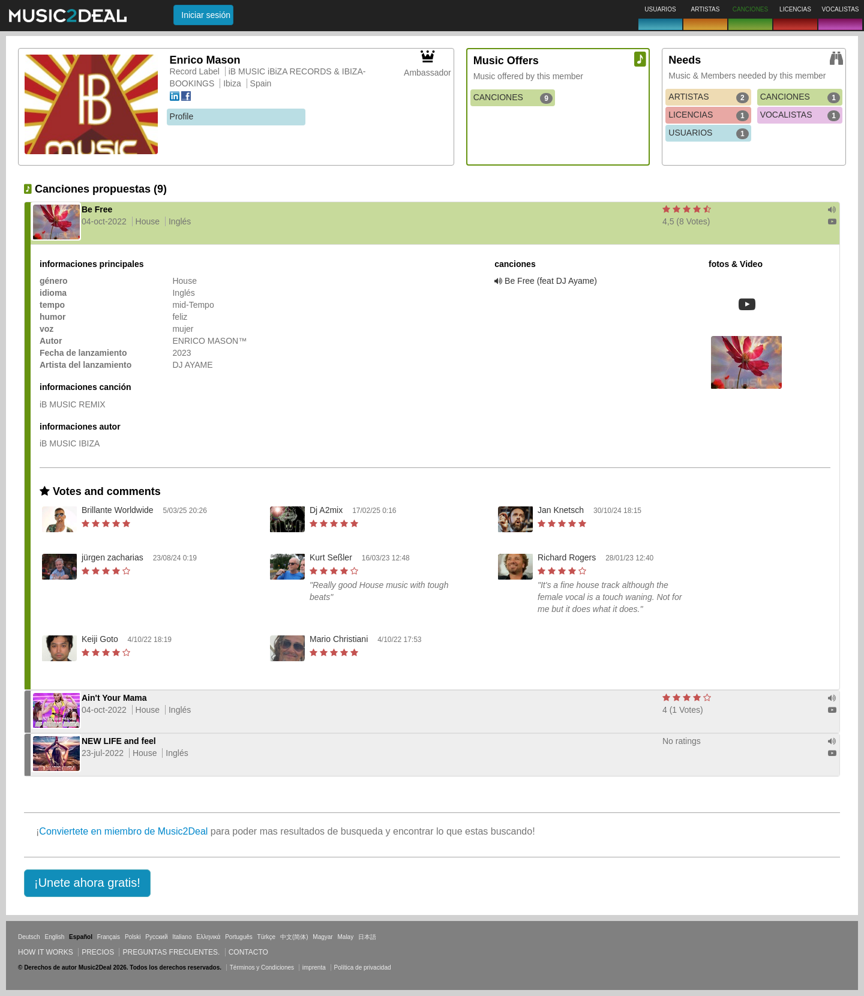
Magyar (322, 937)
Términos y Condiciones (262, 967)
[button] (87, 883)
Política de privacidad (362, 967)
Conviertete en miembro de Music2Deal (123, 831)
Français (108, 937)
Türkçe (266, 937)
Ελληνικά (208, 937)
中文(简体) (294, 937)
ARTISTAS (708, 97)
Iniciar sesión (205, 15)
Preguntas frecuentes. (171, 952)
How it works (45, 952)
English (54, 937)
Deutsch (29, 937)
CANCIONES (513, 98)
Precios (98, 952)
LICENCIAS (708, 115)
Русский (156, 937)
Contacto (248, 952)
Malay (346, 937)
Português (239, 937)
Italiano (181, 937)
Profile (182, 116)
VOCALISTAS (800, 115)
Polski (133, 937)
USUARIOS (708, 133)
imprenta (314, 967)
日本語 (367, 937)
